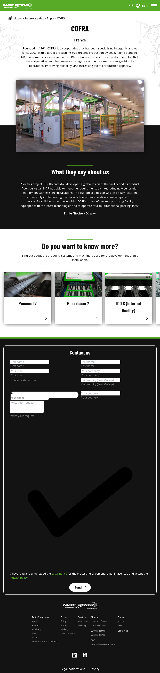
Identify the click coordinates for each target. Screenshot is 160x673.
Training (82, 625)
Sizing (63, 621)
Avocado (36, 625)
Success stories (34, 18)
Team (120, 625)
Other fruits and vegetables (45, 641)
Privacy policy (19, 578)
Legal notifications (73, 669)
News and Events (99, 621)
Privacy (94, 669)
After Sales (83, 621)
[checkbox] (80, 504)
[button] (44, 394)
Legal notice (59, 573)
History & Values (99, 625)
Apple (50, 18)
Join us (121, 621)
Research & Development (103, 644)
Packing (64, 629)
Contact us (123, 630)
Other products (68, 633)
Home (18, 18)
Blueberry (37, 629)
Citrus (35, 637)
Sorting (64, 625)
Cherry (35, 633)
